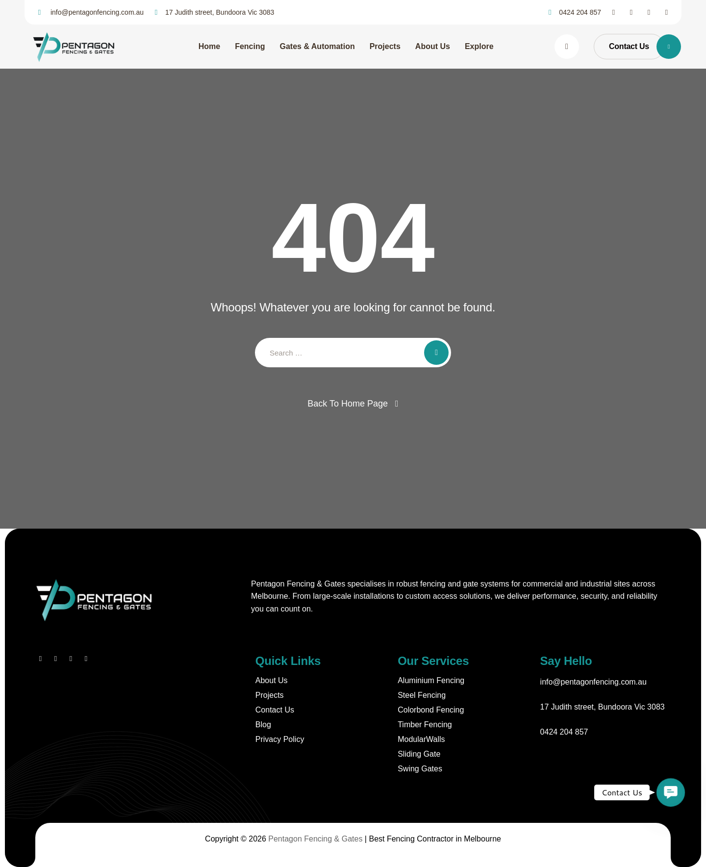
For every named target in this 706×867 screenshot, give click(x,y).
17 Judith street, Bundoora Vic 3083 (602, 707)
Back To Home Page (347, 403)
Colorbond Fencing (431, 710)
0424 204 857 (564, 732)
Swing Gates (420, 769)
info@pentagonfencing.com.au (593, 682)
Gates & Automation (316, 46)
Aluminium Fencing (431, 680)
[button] (671, 793)
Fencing (250, 46)
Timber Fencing (425, 724)
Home (209, 46)
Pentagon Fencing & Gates (315, 839)
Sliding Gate (419, 754)
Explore (479, 46)
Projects (385, 46)
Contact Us (274, 710)
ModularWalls (421, 739)
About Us (432, 46)
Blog (263, 724)
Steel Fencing (422, 695)
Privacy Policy (279, 739)
